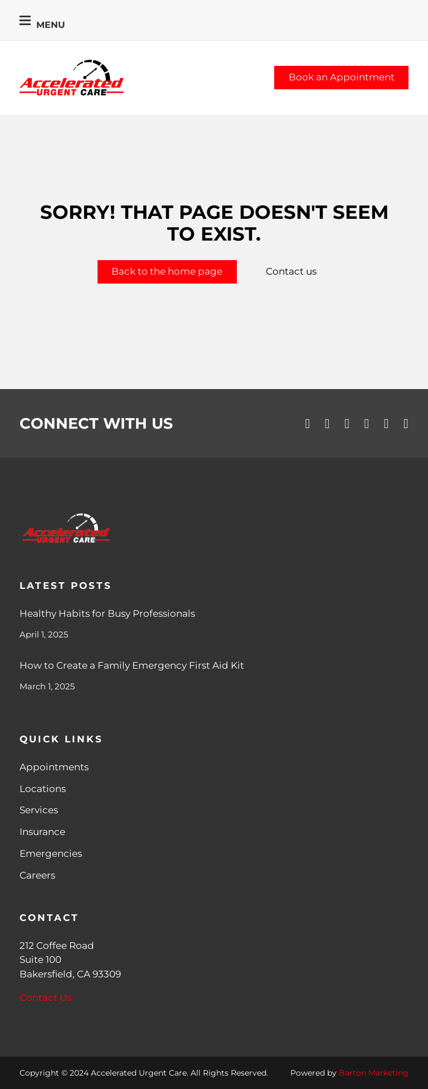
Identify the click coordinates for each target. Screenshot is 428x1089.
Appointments (54, 767)
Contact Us (45, 997)
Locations (43, 788)
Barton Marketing (373, 1073)
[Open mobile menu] (25, 20)
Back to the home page (166, 271)
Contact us (291, 271)
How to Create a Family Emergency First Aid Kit (132, 665)
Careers (37, 875)
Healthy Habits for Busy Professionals (107, 613)
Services (39, 809)
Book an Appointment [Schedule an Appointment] (342, 77)
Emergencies (51, 853)
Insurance (42, 831)
